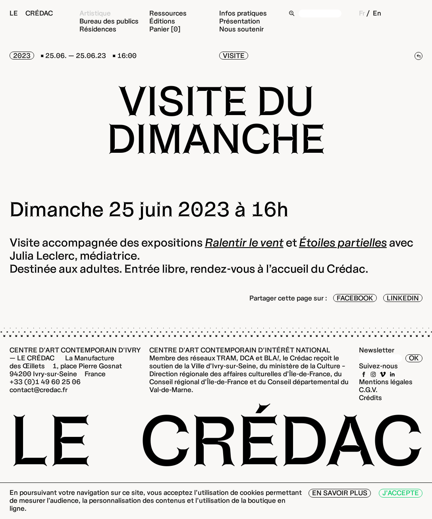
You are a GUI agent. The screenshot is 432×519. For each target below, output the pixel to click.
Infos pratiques (243, 13)
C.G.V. (368, 389)
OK (414, 357)
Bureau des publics (109, 21)
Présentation (239, 21)
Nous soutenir (241, 29)
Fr (362, 13)
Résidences (97, 29)
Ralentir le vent (244, 242)
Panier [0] (165, 29)
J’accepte (400, 492)
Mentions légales (386, 381)
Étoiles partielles (343, 242)
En (377, 13)
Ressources (168, 13)
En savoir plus (339, 492)
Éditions (162, 21)
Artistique (95, 13)
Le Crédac (31, 13)
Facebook (355, 298)
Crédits (370, 397)
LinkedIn (403, 298)
